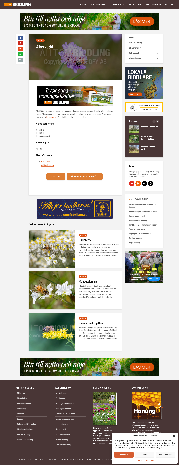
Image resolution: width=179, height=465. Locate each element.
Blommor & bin (117, 4)
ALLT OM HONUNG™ (25, 459)
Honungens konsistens (65, 404)
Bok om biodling (98, 4)
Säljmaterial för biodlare (26, 424)
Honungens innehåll (63, 409)
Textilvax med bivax (137, 229)
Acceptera (124, 455)
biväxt (51, 123)
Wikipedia (45, 161)
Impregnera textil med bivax (140, 234)
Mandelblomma (88, 281)
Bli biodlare (56, 176)
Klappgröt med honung (138, 221)
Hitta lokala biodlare (25, 429)
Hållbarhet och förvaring (65, 414)
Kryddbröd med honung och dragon (143, 225)
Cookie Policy (138, 460)
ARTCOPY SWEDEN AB (49, 459)
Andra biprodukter (63, 435)
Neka (145, 455)
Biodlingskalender (24, 404)
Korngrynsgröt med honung (140, 216)
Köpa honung (134, 243)
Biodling (82, 4)
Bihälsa (20, 419)
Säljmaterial (135, 4)
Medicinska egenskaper (65, 419)
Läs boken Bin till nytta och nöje (84, 176)
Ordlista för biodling (25, 440)
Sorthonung (60, 398)
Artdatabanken (47, 165)
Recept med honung (64, 429)
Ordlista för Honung (63, 445)
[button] (174, 436)
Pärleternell (86, 240)
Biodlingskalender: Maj (150, 126)
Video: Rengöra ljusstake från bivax (143, 212)
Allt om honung (154, 4)
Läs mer (109, 443)
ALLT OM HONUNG (139, 199)
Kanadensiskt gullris (91, 323)
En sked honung (135, 238)
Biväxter (40, 40)
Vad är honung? (62, 393)
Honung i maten (62, 424)
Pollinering (21, 409)
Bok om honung (62, 440)
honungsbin (51, 117)
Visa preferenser (165, 455)
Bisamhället (22, 398)
